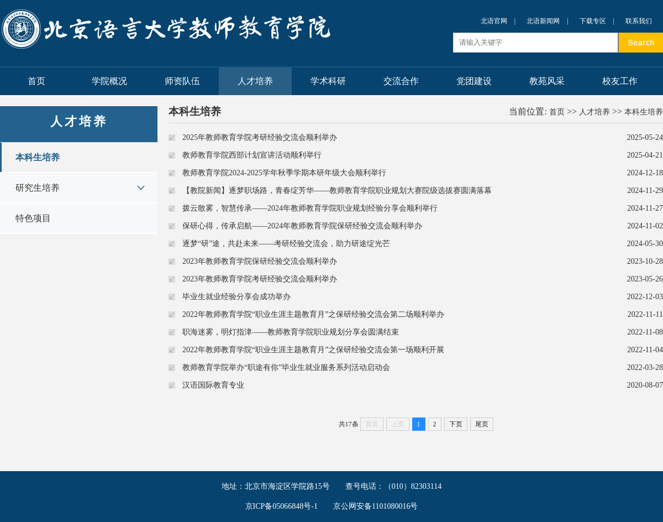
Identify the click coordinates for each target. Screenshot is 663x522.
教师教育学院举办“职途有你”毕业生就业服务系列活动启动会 (286, 367)
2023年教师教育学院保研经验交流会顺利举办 (259, 261)
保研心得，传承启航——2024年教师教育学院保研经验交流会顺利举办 (302, 226)
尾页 (481, 424)
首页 (36, 81)
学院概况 (109, 81)
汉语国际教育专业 (213, 385)
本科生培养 (37, 157)
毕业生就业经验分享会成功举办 (236, 297)
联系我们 (638, 21)
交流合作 (401, 81)
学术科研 (328, 81)
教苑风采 (547, 81)
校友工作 (620, 81)
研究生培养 (37, 187)
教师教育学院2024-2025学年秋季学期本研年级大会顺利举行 (284, 173)
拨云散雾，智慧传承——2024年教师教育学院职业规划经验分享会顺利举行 (310, 208)
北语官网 (494, 21)
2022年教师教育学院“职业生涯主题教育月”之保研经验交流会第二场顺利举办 (313, 314)
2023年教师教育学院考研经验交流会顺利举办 (259, 279)
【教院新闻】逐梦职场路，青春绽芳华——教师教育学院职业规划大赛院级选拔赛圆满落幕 (337, 190)
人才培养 (255, 81)
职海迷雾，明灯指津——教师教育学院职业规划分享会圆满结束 (290, 332)
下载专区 (593, 21)
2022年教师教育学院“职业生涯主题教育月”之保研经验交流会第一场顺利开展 (313, 350)
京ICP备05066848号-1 (281, 506)
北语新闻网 (543, 21)
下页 (455, 424)
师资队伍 (182, 81)
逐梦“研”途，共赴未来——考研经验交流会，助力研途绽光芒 (286, 243)
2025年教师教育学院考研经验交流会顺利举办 (259, 137)
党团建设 (474, 81)
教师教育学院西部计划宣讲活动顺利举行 (252, 155)
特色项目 (33, 218)
